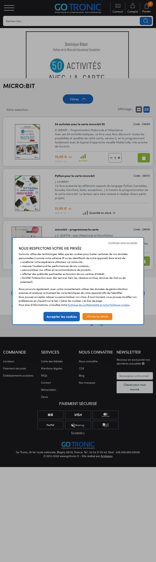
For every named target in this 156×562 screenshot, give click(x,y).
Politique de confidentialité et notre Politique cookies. (99, 305)
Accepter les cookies (62, 316)
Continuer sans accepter (122, 242)
